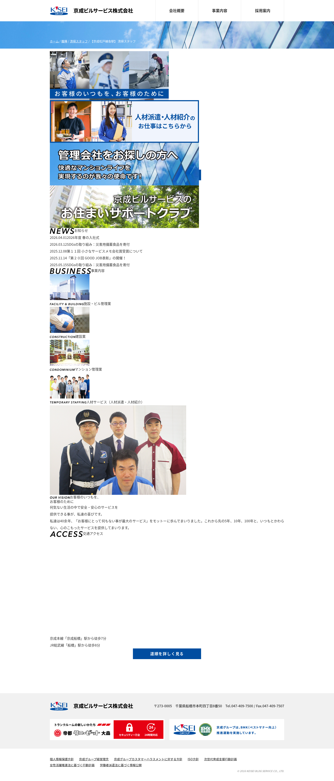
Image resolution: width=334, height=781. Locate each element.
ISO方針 (193, 759)
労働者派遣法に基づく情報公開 (121, 765)
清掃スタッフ (79, 41)
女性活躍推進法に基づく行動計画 (72, 765)
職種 (64, 41)
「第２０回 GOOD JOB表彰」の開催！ (88, 257)
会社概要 (176, 10)
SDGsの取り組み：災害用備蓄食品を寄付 (90, 244)
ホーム (54, 41)
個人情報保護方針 (62, 759)
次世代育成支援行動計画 (220, 759)
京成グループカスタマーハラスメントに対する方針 (148, 759)
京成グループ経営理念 (94, 759)
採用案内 (262, 10)
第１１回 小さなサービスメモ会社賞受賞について (96, 251)
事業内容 (219, 10)
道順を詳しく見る (167, 654)
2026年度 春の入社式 (74, 237)
